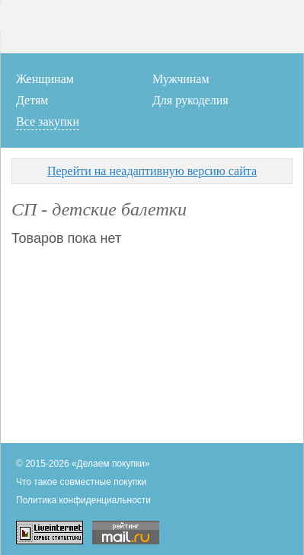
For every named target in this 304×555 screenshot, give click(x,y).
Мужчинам (181, 78)
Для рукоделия (190, 100)
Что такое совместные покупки (81, 482)
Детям (32, 100)
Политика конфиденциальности (83, 500)
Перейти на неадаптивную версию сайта (152, 170)
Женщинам (45, 78)
